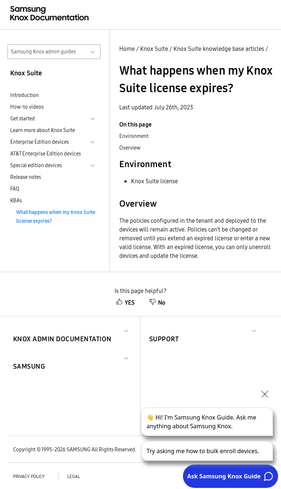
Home (127, 49)
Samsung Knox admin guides (43, 51)
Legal (73, 476)
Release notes (25, 177)
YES (125, 302)
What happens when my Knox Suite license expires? (55, 216)
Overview (129, 147)
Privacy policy (29, 476)
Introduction (24, 95)
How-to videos (27, 106)
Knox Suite (154, 49)
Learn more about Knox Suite (42, 130)
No (157, 302)
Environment (134, 136)
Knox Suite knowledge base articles (218, 49)
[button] (62, 330)
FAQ (14, 188)
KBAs (16, 200)
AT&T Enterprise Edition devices (45, 153)
